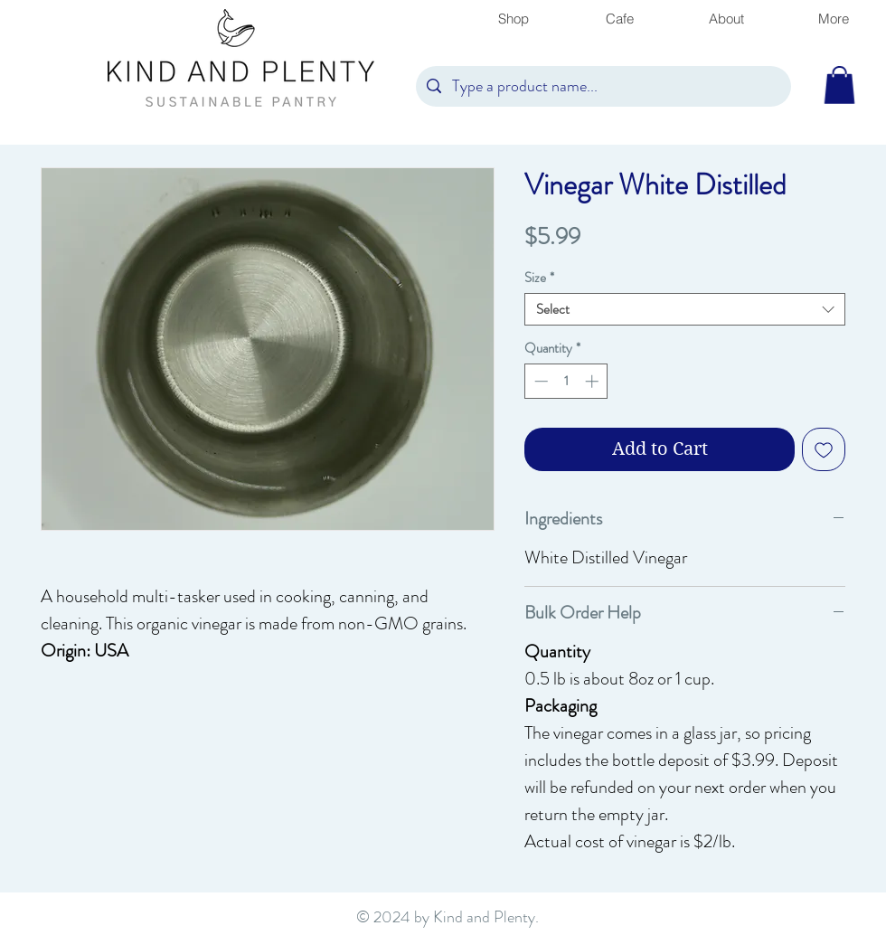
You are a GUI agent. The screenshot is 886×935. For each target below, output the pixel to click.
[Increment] (593, 381)
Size (539, 277)
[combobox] (684, 309)
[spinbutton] (566, 381)
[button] (839, 85)
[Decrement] (539, 381)
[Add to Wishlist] (823, 449)
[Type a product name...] (602, 86)
